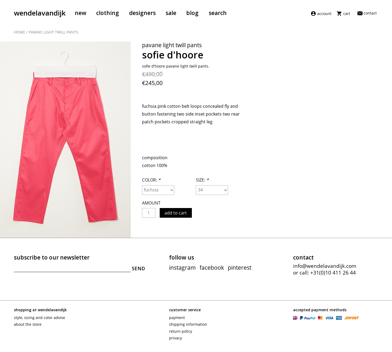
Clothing (107, 13)
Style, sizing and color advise (39, 320)
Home (19, 32)
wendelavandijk (40, 13)
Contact (367, 13)
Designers (142, 13)
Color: (151, 183)
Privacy (175, 340)
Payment (177, 320)
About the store (28, 326)
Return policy (180, 333)
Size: (202, 183)
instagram (182, 270)
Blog (192, 13)
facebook (212, 270)
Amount (151, 206)
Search (218, 13)
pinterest (239, 270)
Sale (171, 13)
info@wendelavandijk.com (324, 268)
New (80, 13)
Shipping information (188, 326)
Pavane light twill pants (53, 32)
